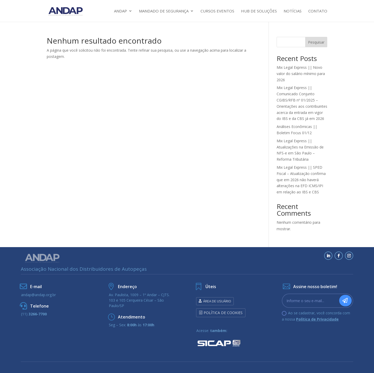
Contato (317, 11)
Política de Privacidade (317, 319)
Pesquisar (316, 42)
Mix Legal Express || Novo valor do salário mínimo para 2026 (301, 73)
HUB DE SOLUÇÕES (259, 11)
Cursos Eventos (217, 11)
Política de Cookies (223, 312)
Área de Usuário (217, 301)
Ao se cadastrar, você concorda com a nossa (316, 316)
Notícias (293, 11)
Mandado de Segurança (164, 11)
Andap (120, 11)
